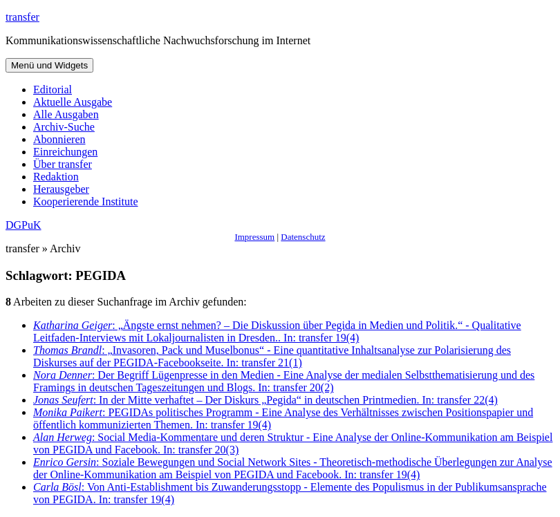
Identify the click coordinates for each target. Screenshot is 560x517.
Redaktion (56, 176)
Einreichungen (65, 152)
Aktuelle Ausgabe (72, 102)
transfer (22, 17)
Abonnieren (59, 139)
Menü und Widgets (49, 65)
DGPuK (23, 225)
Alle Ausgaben (66, 114)
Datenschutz (303, 237)
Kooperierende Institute (85, 201)
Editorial (52, 89)
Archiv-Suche (64, 127)
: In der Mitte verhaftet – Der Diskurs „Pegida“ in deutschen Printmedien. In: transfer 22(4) (265, 400)
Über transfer (62, 164)
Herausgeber (61, 189)
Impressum (254, 237)
